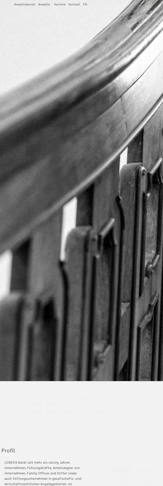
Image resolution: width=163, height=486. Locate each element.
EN (85, 4)
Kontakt (74, 4)
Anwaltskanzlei (24, 4)
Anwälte (45, 4)
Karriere (60, 4)
